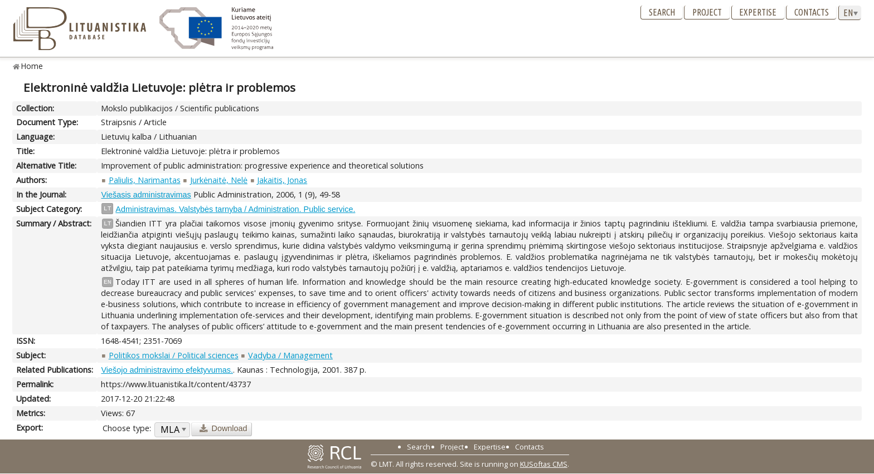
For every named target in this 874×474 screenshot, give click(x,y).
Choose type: (127, 428)
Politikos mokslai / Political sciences (174, 355)
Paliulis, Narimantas (145, 180)
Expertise (757, 12)
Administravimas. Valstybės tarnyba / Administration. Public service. (235, 209)
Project (707, 12)
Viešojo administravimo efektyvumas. (166, 370)
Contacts (811, 12)
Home (32, 66)
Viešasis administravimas (146, 194)
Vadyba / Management (290, 355)
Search (662, 12)
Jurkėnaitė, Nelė (218, 180)
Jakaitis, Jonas (282, 180)
